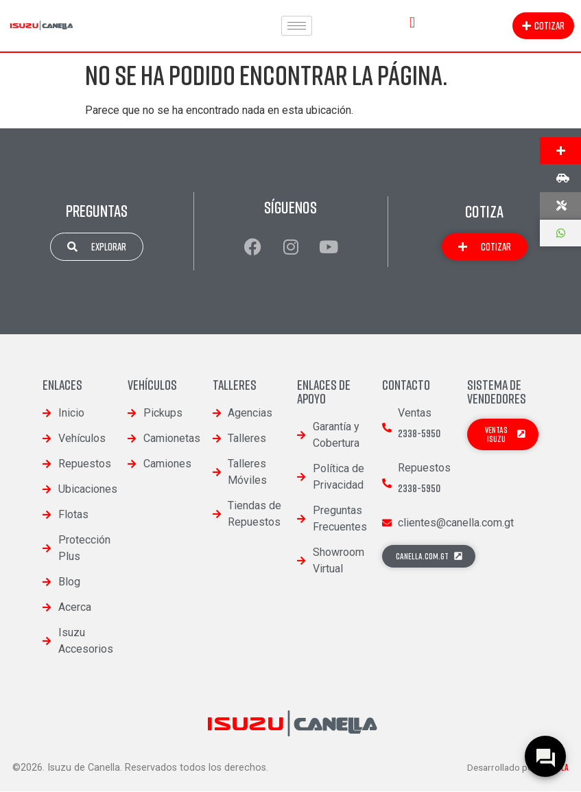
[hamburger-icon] (296, 26)
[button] (411, 22)
